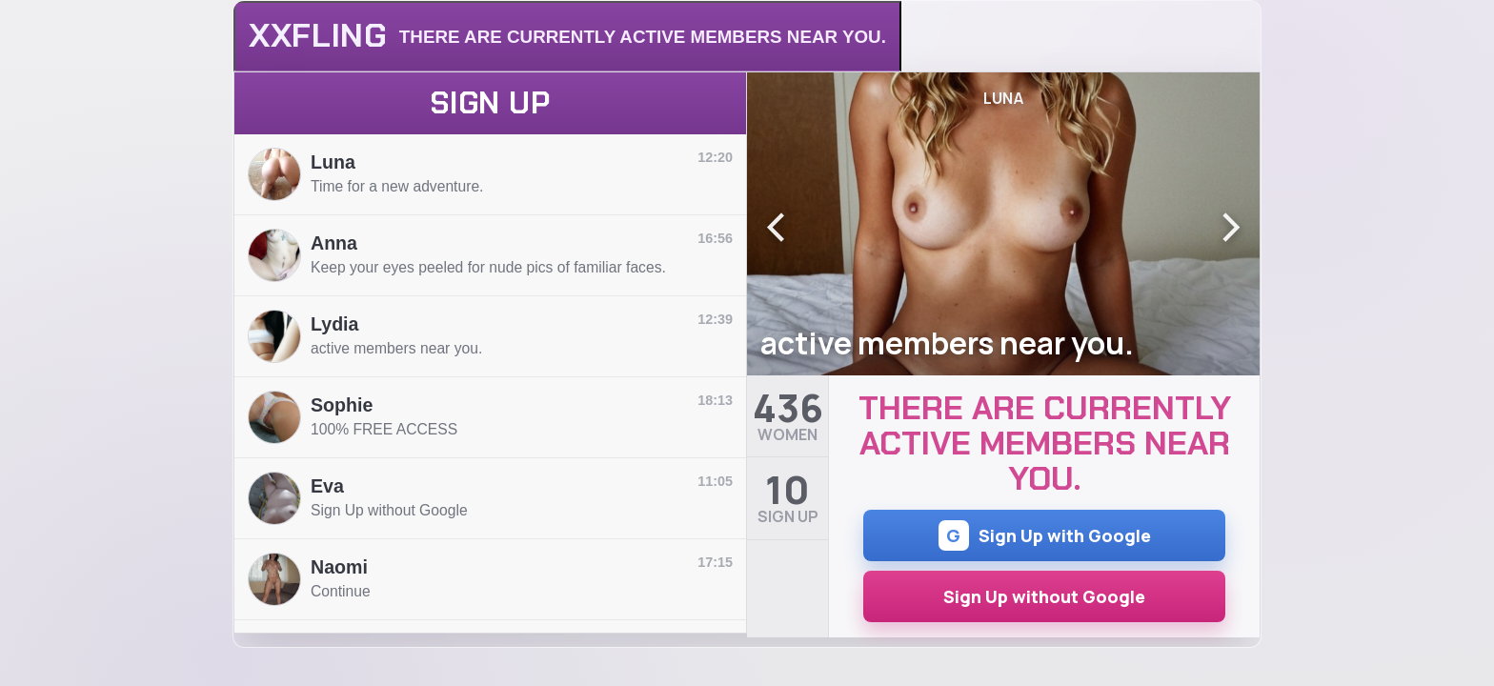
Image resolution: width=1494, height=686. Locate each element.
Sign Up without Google (1044, 596)
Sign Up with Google (1045, 535)
